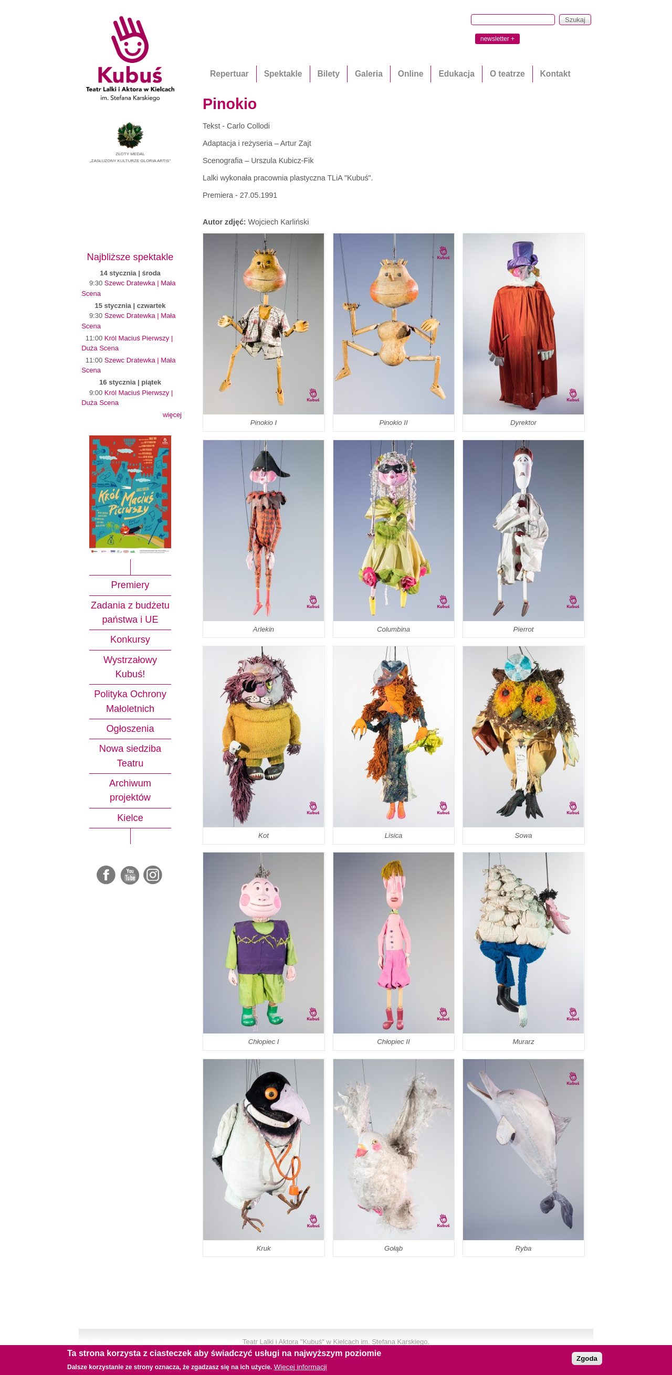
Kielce (130, 818)
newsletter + (497, 38)
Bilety (329, 73)
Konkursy (130, 639)
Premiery (130, 585)
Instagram (153, 875)
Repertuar (229, 73)
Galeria (369, 73)
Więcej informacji (300, 1367)
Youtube (130, 875)
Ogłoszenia (130, 728)
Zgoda (586, 1358)
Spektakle (283, 73)
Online (411, 73)
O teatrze (507, 73)
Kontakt (555, 73)
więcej (172, 415)
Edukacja (456, 73)
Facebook (107, 875)
